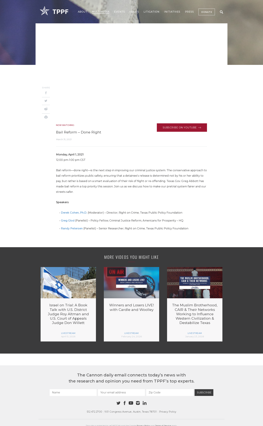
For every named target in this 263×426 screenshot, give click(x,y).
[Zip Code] (169, 392)
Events (119, 11)
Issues (134, 11)
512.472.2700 (94, 411)
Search (221, 12)
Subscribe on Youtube (182, 127)
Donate (206, 12)
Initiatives (172, 11)
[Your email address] (121, 392)
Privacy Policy (167, 411)
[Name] (73, 392)
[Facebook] (46, 93)
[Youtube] (131, 403)
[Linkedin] (144, 403)
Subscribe (204, 392)
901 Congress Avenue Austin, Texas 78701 (131, 411)
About (82, 11)
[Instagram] (138, 403)
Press (189, 11)
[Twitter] (46, 101)
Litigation (151, 11)
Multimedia (100, 11)
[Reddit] (46, 109)
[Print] (46, 118)
